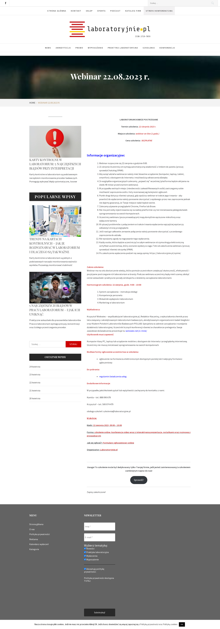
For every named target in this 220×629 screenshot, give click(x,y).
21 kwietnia (34, 390)
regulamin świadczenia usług (113, 376)
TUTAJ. (87, 580)
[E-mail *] (99, 537)
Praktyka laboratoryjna (123, 47)
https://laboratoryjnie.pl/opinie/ (165, 253)
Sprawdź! (139, 480)
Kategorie (34, 549)
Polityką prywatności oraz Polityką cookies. (159, 624)
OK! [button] (182, 624)
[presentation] (95, 595)
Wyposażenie (95, 47)
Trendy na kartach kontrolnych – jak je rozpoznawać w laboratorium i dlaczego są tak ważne (54, 245)
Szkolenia (149, 47)
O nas (32, 529)
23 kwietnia (34, 374)
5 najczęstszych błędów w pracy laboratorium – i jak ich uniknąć (54, 309)
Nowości (89, 548)
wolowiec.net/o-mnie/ (136, 330)
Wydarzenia (90, 555)
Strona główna (36, 524)
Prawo (79, 47)
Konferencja (167, 47)
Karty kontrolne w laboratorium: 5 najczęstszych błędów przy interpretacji (55, 164)
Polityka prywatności (39, 534)
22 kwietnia (34, 382)
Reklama (33, 539)
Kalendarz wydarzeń (39, 544)
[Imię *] (99, 527)
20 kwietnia (34, 398)
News (48, 47)
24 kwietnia (34, 366)
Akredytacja (63, 47)
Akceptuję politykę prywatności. (94, 570)
